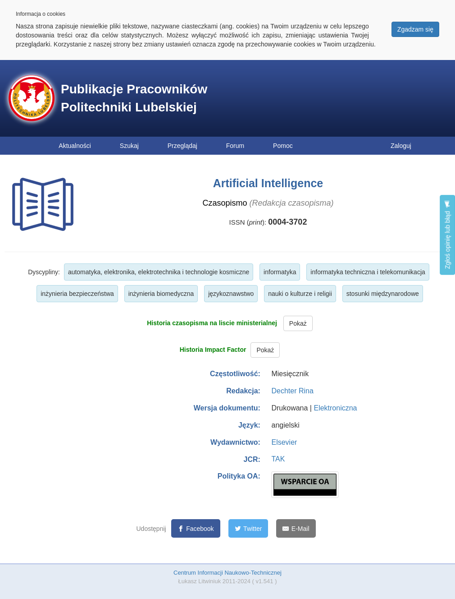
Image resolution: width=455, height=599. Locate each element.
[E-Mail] (295, 528)
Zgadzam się (415, 29)
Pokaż (298, 323)
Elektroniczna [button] (335, 408)
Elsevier (284, 442)
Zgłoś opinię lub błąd (447, 235)
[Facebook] (195, 528)
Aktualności (75, 145)
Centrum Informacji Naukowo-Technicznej (227, 572)
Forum (235, 145)
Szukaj (129, 145)
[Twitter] (248, 528)
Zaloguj (401, 145)
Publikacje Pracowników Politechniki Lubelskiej (134, 98)
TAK (278, 459)
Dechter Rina (292, 391)
